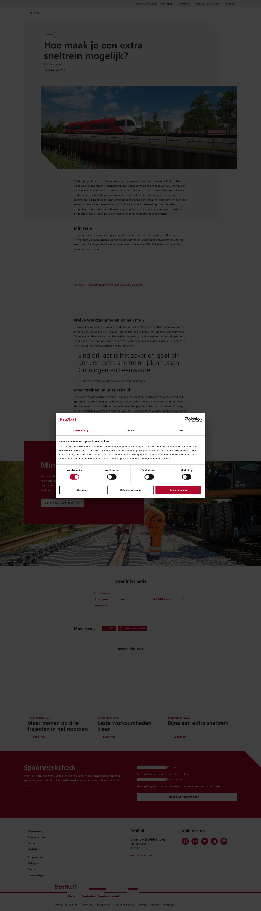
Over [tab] (180, 430)
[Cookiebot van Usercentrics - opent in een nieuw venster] (187, 419)
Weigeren (82, 490)
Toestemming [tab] (81, 430)
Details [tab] (130, 430)
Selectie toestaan (130, 490)
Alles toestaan (178, 490)
